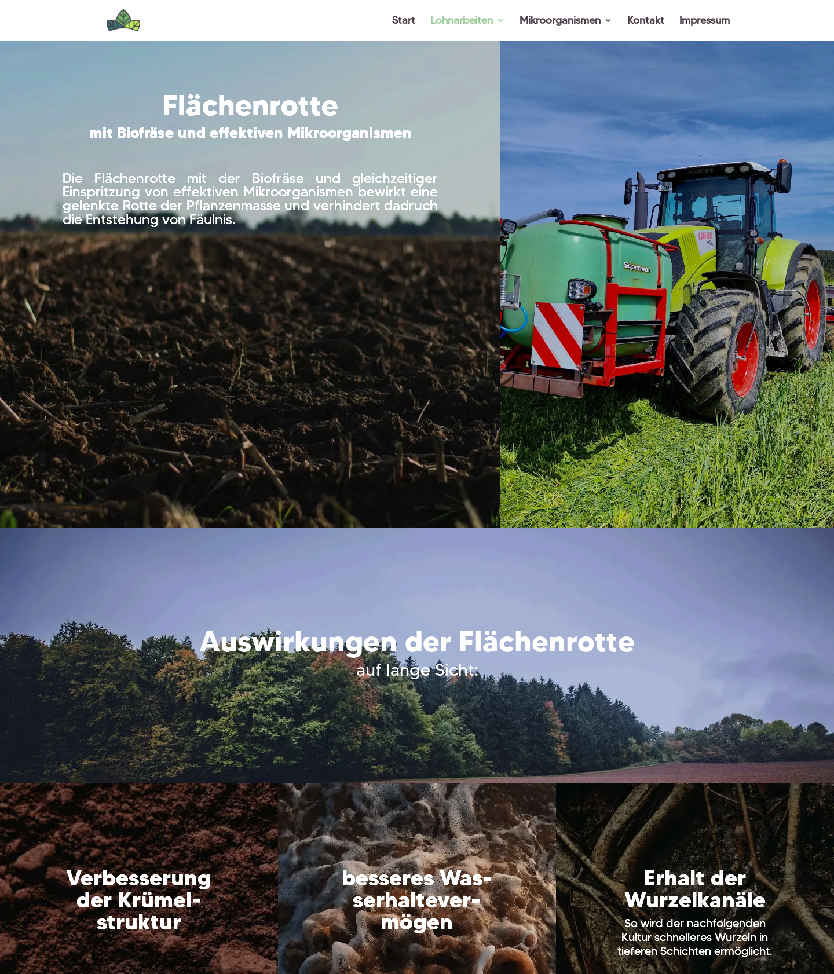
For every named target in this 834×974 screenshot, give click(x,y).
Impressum (704, 21)
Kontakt (645, 21)
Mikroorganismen (560, 21)
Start (403, 21)
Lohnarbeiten (461, 21)
